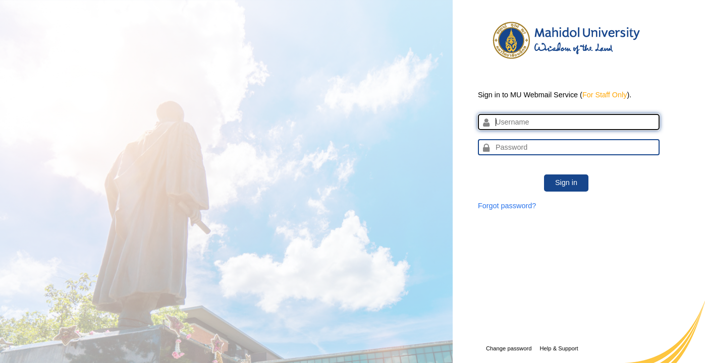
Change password (508, 348)
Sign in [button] (566, 182)
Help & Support (558, 348)
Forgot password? (507, 206)
